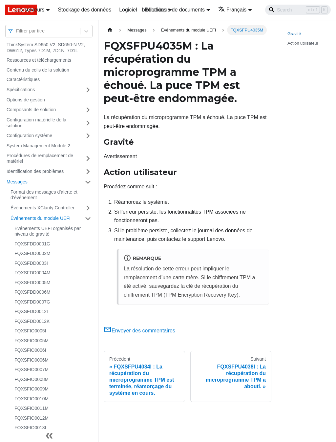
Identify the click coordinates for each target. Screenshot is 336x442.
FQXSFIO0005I (30, 330)
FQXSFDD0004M (32, 272)
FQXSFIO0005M (31, 340)
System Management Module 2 (38, 145)
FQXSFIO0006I (30, 350)
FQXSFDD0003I (31, 263)
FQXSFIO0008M (31, 379)
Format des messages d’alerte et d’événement (43, 194)
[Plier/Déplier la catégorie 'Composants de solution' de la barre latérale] (88, 110)
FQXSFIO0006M (31, 360)
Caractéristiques (23, 79)
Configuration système (29, 135)
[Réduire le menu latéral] (49, 435)
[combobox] (16, 31)
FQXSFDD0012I (31, 311)
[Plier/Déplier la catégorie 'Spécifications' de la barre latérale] (88, 90)
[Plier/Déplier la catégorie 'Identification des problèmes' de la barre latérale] (88, 171)
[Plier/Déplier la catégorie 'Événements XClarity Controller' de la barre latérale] (88, 208)
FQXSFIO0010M (31, 398)
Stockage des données (84, 9)
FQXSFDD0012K (32, 321)
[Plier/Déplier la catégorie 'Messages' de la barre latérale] (88, 182)
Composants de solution (31, 109)
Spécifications (21, 89)
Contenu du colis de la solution (38, 70)
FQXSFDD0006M (32, 292)
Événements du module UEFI (40, 218)
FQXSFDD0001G (32, 243)
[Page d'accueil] (110, 30)
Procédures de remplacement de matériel (40, 158)
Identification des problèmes (35, 171)
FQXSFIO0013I (30, 427)
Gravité (294, 33)
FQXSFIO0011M (31, 408)
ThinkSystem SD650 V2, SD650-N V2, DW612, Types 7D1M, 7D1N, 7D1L (46, 47)
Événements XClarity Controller (42, 207)
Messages (17, 181)
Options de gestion (26, 99)
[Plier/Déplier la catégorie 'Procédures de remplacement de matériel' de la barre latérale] (88, 158)
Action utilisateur (302, 43)
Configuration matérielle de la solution (36, 122)
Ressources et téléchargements (39, 60)
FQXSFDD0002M (32, 253)
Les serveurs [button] (29, 9)
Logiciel (128, 9)
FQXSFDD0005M (32, 282)
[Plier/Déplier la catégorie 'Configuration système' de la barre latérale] (88, 136)
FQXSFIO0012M (31, 418)
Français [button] (232, 9)
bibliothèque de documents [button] (173, 9)
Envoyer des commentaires (139, 330)
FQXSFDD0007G (32, 302)
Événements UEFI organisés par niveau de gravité (47, 231)
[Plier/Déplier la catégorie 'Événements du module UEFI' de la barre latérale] (88, 218)
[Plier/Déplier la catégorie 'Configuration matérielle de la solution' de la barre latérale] (88, 123)
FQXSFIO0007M (31, 369)
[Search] (298, 10)
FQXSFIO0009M (31, 388)
